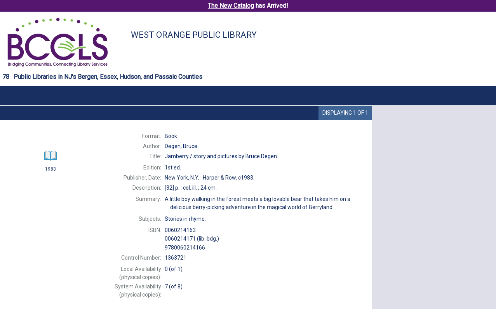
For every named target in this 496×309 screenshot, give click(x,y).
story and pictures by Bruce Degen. (221, 156)
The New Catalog (231, 5)
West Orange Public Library (194, 35)
